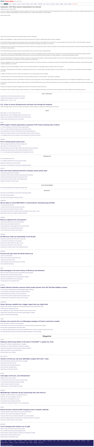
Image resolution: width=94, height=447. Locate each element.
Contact (16, 442)
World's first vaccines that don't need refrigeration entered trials (13, 413)
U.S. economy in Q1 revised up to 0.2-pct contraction (11, 240)
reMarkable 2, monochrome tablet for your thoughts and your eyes (13, 394)
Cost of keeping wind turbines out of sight (15, 426)
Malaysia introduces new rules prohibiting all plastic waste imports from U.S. (15, 114)
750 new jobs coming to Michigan (7, 195)
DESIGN (2, 373)
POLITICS (2, 168)
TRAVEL (2, 339)
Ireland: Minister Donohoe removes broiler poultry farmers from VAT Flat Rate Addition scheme (33, 287)
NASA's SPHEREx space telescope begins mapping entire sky (12, 430)
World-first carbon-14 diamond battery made (9, 436)
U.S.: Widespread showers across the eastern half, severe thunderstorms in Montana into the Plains (20, 135)
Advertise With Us (4, 442)
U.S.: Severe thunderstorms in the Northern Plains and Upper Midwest (14, 127)
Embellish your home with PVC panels (8, 377)
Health (78, 440)
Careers (25, 440)
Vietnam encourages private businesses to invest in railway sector (13, 143)
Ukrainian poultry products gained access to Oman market (12, 119)
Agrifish (44, 440)
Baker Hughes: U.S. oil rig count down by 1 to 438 (10, 145)
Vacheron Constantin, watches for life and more (9, 384)
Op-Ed (40, 440)
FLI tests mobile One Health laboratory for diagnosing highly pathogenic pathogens (17, 289)
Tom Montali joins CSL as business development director (11, 228)
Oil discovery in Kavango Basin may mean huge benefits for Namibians (14, 276)
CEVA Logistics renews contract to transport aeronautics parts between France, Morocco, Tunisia (19, 211)
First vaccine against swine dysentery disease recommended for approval (15, 291)
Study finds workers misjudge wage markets (9, 308)
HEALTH (2, 407)
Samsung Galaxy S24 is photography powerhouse (10, 400)
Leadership (49, 440)
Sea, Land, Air (64, 440)
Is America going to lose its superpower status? (9, 280)
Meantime (83, 440)
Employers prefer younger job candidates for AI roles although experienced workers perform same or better (21, 306)
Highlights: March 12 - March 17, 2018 (8, 100)
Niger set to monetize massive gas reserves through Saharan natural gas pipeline (16, 272)
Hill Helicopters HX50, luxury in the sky (8, 363)
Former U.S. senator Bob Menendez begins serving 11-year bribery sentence (15, 129)
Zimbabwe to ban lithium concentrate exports (9, 181)
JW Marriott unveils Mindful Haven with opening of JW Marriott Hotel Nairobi (15, 348)
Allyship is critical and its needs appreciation (9, 314)
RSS (27, 442)
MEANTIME (2, 424)
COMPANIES (3, 200)
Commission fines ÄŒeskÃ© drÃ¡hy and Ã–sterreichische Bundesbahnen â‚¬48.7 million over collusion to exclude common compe (26, 329)
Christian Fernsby (4, 9)
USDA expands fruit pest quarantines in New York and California (13, 293)
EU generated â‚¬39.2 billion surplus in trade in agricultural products (14, 246)
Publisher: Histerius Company (7, 445)
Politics (14, 440)
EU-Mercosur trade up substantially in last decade (18, 236)
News (6, 440)
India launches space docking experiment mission (10, 434)
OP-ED (1, 268)
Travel (58, 440)
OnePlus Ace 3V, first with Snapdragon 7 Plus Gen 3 (10, 396)
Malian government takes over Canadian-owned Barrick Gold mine (13, 213)
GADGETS (2, 390)
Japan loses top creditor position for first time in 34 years (11, 242)
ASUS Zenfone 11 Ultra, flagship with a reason (9, 398)
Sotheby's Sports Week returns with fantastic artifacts (11, 350)
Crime (54, 440)
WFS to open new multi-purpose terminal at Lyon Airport (11, 197)
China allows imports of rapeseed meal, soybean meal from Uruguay (14, 297)
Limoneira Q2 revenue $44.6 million (7, 259)
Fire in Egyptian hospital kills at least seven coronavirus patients (13, 160)
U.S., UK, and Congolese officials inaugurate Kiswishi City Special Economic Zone (16, 152)
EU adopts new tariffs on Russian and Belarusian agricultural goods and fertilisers (16, 174)
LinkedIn (35, 442)
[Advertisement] (9, 23)
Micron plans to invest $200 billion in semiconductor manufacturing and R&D (15, 165)
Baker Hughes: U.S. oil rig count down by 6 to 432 (10, 112)
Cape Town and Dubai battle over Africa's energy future (11, 278)
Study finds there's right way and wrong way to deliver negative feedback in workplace (17, 312)
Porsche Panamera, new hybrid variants (8, 367)
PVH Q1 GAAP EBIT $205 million (7, 263)
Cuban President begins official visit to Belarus (9, 172)
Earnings (35, 440)
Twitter (31, 442)
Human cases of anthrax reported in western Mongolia (11, 419)
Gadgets (74, 440)
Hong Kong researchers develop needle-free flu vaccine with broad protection (15, 411)
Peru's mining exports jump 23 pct (12, 142)
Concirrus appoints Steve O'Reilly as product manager (11, 230)
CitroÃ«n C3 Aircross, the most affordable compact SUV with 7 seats (24, 359)
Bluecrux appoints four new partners (13, 220)
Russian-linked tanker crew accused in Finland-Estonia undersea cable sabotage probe (17, 131)
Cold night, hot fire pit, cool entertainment (15, 376)
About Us (11, 442)
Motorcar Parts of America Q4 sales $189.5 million (10, 257)
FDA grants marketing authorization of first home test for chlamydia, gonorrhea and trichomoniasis (20, 417)
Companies (20, 440)
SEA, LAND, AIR (3, 356)
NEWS (1, 122)
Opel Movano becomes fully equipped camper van (10, 365)
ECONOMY (2, 234)
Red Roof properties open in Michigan (8, 352)
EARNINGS (2, 251)
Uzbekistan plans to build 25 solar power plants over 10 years (12, 96)
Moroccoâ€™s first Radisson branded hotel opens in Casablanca (13, 344)
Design (69, 440)
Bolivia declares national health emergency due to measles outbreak (24, 409)
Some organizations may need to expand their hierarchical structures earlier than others (18, 310)
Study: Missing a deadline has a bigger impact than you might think (24, 304)
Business (10, 440)
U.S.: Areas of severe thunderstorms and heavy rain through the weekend (26, 104)
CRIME (1, 318)
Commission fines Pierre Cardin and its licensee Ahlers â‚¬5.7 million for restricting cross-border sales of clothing (23, 325)
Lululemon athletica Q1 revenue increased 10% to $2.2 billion (12, 261)
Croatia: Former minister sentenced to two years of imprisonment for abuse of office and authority (19, 133)
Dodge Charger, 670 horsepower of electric (9, 369)
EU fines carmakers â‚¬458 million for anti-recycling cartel (12, 323)
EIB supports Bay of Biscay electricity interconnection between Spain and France (16, 150)
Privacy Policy (22, 442)
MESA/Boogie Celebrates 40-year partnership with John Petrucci (23, 392)
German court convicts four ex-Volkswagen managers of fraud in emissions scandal (29, 321)
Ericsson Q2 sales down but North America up (16, 253)
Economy (30, 440)
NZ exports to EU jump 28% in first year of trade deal (11, 244)
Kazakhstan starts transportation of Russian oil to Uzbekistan (12, 98)
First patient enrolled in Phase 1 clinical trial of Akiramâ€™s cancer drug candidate (17, 415)
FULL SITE (41, 442)
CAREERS (2, 217)
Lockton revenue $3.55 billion (6, 255)
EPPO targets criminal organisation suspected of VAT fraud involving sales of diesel (30, 125)
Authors (88, 440)
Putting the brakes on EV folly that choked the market (11, 274)
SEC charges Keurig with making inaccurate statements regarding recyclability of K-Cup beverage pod (20, 331)
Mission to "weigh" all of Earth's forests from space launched (12, 428)
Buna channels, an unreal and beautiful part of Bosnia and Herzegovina (14, 346)
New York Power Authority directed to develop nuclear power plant (23, 170)
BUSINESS (2, 139)
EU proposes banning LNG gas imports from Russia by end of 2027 (13, 176)
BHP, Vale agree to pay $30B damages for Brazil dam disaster (12, 327)
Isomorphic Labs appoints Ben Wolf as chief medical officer (12, 221)
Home (2, 440)
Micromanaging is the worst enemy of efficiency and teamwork (22, 270)
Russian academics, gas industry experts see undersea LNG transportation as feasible (17, 432)
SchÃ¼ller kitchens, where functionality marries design (11, 386)
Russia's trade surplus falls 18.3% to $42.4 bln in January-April (13, 238)
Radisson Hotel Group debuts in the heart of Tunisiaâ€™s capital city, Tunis (27, 342)
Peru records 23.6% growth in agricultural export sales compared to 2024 (15, 295)
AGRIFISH (2, 285)
